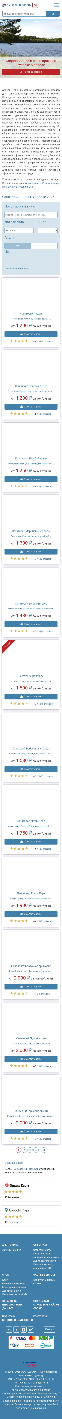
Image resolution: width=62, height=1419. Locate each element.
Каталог (49, 1329)
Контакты (40, 1316)
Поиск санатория (31, 71)
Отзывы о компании (13, 1283)
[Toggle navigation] (57, 5)
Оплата (37, 1283)
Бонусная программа (14, 1287)
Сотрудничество (42, 1250)
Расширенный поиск (16, 268)
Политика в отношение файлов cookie (46, 1305)
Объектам (40, 1244)
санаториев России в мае (18, 186)
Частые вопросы (44, 1274)
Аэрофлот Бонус (11, 1290)
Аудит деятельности (44, 1260)
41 (43, 1150)
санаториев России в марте (44, 183)
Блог (5, 1279)
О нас (6, 1274)
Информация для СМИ (15, 1294)
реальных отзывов (28, 1169)
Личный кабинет (11, 1250)
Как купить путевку (44, 1279)
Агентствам (10, 1244)
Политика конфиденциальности (15, 1318)
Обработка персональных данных (12, 1305)
